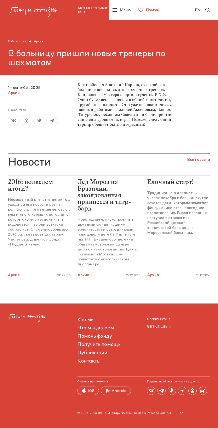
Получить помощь (98, 344)
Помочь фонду (94, 336)
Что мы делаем (95, 328)
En (197, 10)
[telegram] (52, 120)
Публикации (17, 41)
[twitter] (39, 120)
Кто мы (85, 319)
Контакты (89, 361)
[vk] (13, 120)
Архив (38, 41)
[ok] (26, 120)
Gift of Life (159, 327)
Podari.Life (159, 319)
